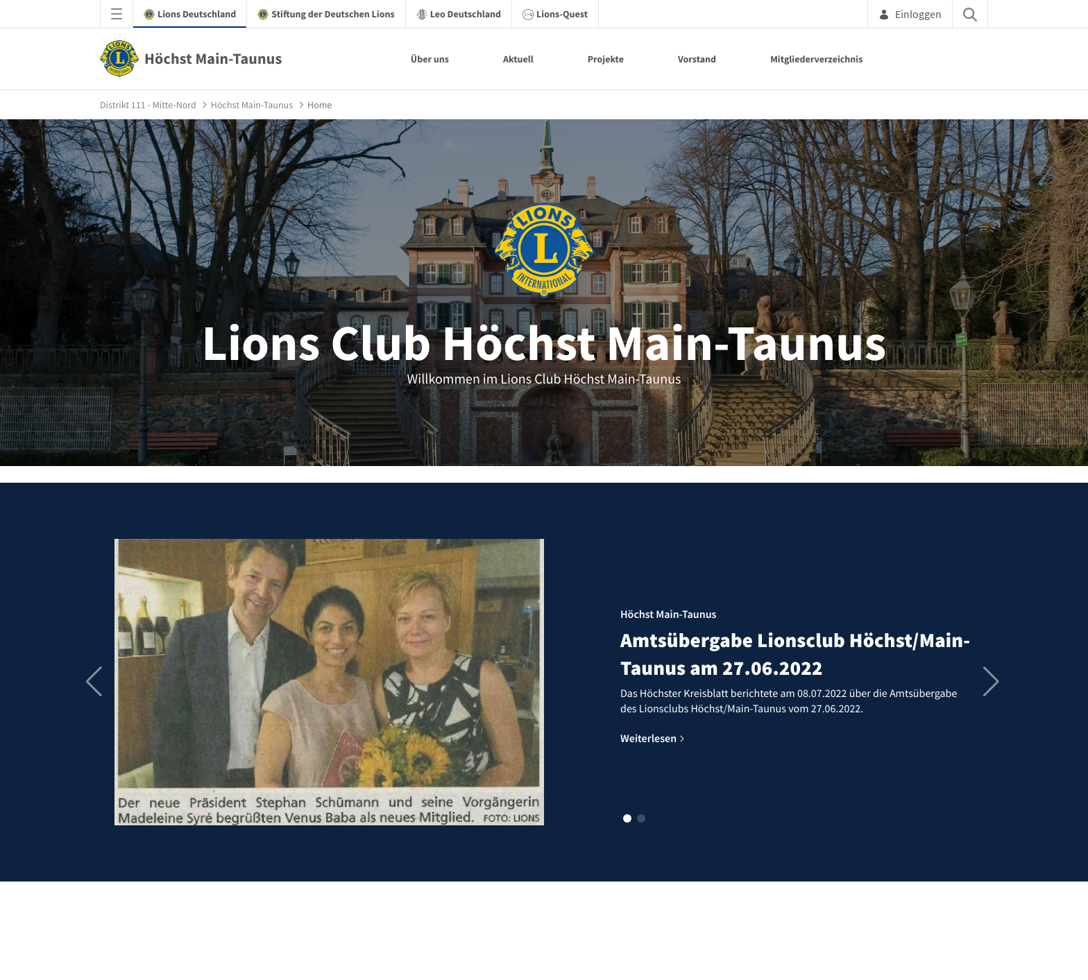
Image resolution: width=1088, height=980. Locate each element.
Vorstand (697, 59)
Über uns (430, 59)
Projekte (606, 59)
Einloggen (910, 14)
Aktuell (518, 59)
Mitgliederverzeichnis (816, 59)
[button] (627, 818)
